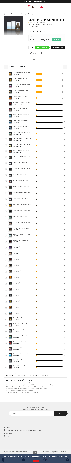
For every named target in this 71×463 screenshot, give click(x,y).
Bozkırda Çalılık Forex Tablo (20, 306)
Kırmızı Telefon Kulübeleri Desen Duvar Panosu (22, 258)
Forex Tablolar (16, 14)
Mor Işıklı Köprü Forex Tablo (20, 246)
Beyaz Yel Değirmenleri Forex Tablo (22, 270)
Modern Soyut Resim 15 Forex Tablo (22, 300)
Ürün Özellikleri (10, 375)
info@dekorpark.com (11, 435)
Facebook (42, 54)
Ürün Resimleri (46, 375)
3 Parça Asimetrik (34, 14)
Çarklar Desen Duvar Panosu (21, 360)
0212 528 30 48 (9, 432)
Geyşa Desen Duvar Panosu (21, 240)
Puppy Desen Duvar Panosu (20, 198)
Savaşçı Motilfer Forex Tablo (21, 78)
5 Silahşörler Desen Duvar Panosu (22, 102)
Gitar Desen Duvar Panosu (20, 90)
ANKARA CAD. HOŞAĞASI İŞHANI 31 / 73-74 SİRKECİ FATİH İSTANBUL (23, 429)
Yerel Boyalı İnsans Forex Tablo (21, 210)
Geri (61, 14)
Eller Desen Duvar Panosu (20, 330)
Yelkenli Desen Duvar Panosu (21, 114)
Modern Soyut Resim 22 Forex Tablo (22, 180)
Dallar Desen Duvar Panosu (20, 216)
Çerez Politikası (28, 458)
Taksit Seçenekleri (33, 375)
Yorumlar (21, 375)
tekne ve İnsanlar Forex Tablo (21, 126)
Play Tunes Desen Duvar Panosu (22, 144)
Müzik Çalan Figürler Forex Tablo (22, 204)
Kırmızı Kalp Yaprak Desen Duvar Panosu (22, 366)
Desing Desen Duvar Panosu (21, 96)
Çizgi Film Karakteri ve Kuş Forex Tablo (22, 156)
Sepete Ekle (57, 47)
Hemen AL (42, 47)
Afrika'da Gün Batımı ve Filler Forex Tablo (22, 276)
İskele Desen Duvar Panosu (20, 174)
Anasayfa (7, 14)
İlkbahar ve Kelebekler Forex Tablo (22, 234)
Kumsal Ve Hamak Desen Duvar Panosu (22, 132)
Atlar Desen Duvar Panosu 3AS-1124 (22, 222)
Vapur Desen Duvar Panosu (20, 120)
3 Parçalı (24, 14)
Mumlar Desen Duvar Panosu (21, 150)
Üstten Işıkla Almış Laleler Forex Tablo (22, 192)
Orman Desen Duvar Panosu (21, 318)
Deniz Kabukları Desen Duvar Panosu (22, 72)
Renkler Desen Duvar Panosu (21, 342)
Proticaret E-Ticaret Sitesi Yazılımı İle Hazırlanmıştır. (54, 451)
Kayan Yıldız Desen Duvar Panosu (22, 354)
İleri (65, 14)
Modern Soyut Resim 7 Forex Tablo (22, 348)
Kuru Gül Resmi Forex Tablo (20, 288)
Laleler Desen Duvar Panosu (21, 312)
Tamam (35, 461)
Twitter (32, 53)
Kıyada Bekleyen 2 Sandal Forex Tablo (22, 186)
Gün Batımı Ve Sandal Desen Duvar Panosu (22, 138)
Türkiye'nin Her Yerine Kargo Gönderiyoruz (35, 1)
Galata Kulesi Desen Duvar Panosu (22, 252)
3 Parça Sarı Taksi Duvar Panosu (22, 168)
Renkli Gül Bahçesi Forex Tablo (21, 84)
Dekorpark (49, 24)
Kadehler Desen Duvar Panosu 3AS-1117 (22, 336)
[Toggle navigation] (64, 418)
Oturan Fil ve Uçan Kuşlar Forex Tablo (22, 162)
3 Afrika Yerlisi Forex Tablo (20, 108)
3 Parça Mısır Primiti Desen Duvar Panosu (22, 264)
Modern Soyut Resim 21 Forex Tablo (22, 282)
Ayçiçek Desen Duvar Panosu (21, 228)
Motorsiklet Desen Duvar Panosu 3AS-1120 (22, 294)
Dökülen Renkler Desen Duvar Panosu (22, 324)
